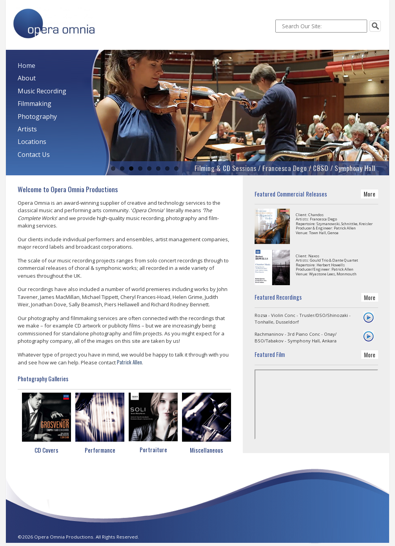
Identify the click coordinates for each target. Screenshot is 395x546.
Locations (32, 141)
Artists (27, 129)
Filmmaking (34, 103)
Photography (37, 116)
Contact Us (34, 154)
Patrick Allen (129, 362)
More (369, 193)
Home (26, 65)
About (27, 78)
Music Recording (42, 91)
